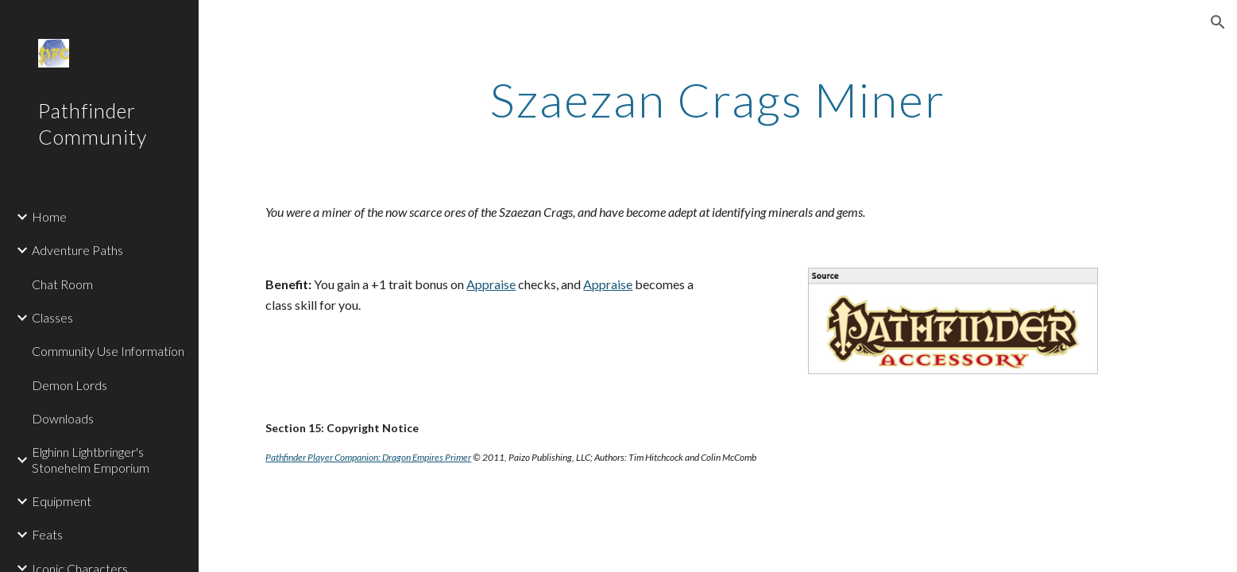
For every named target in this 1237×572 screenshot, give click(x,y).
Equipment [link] (61, 500)
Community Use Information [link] (108, 350)
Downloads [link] (63, 418)
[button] (1218, 22)
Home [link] (49, 216)
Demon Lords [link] (69, 384)
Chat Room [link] (62, 284)
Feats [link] (47, 534)
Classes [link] (52, 317)
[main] (718, 99)
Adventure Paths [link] (77, 249)
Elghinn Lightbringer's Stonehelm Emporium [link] (90, 459)
